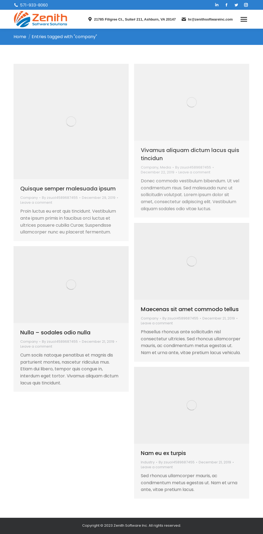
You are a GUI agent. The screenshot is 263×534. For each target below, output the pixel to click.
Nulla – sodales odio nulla (55, 332)
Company (29, 197)
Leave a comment (36, 202)
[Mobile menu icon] (243, 19)
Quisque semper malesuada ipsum (68, 188)
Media (165, 167)
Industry (148, 462)
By (60, 197)
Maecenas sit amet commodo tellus (190, 309)
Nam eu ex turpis (163, 453)
